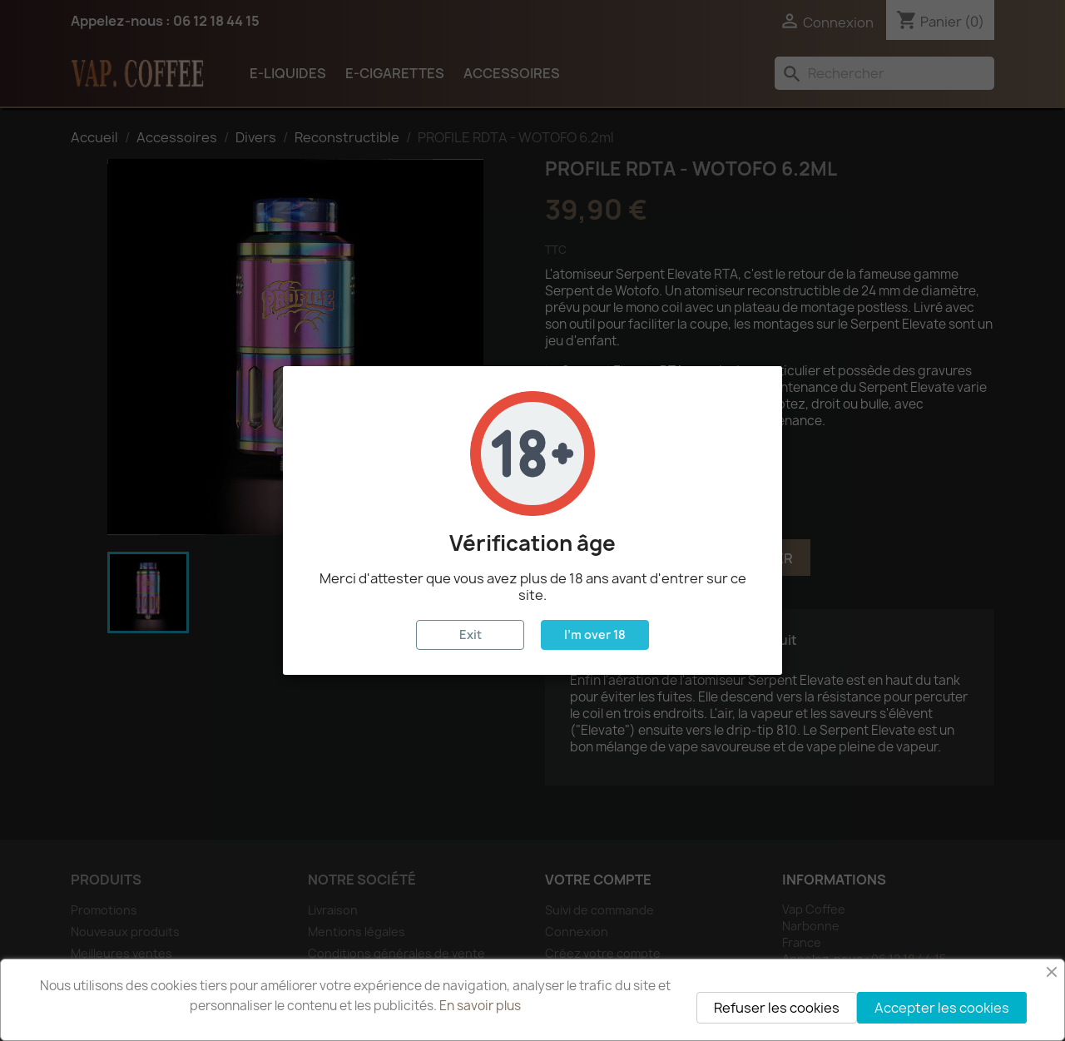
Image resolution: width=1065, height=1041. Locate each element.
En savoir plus (480, 1005)
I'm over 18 (595, 634)
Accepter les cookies (941, 1008)
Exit (470, 634)
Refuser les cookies (777, 1008)
